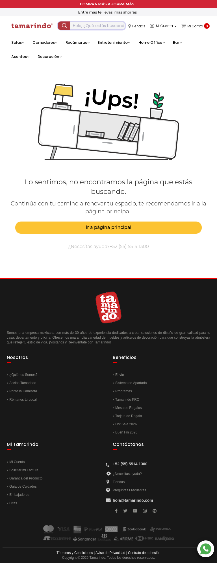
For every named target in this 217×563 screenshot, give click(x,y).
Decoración (49, 57)
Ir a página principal (108, 227)
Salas (17, 42)
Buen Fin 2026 (126, 432)
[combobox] (91, 25)
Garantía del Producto (25, 478)
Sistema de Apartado (131, 383)
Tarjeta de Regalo (128, 416)
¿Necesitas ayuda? (127, 474)
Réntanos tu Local (23, 400)
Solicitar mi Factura (23, 470)
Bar (177, 42)
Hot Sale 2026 (126, 424)
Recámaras (77, 42)
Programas (123, 391)
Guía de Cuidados (23, 486)
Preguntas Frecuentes (129, 490)
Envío (119, 375)
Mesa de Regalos (128, 408)
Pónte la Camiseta (23, 391)
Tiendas (119, 482)
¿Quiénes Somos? (23, 375)
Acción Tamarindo (22, 383)
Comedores (44, 42)
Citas (13, 503)
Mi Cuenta (17, 462)
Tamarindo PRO (127, 400)
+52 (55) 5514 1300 (129, 246)
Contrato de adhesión (144, 553)
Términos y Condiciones (75, 553)
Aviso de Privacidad (110, 553)
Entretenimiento (114, 42)
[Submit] (64, 25)
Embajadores (19, 495)
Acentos (20, 57)
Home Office (151, 42)
